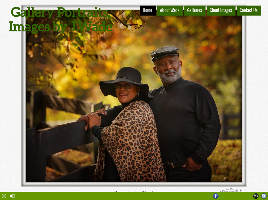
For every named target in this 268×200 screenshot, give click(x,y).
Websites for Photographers (256, 196)
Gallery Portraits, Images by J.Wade (60, 19)
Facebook (216, 196)
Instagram (264, 196)
